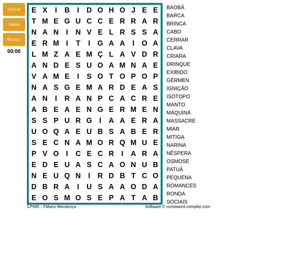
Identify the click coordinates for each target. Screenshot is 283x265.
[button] (14, 9)
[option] (210, 7)
